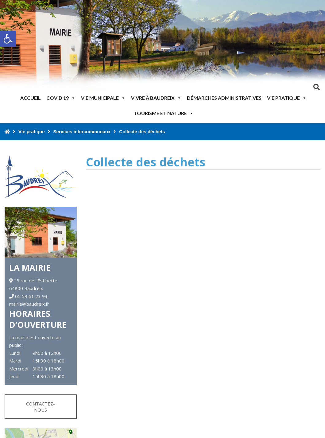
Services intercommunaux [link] (82, 131)
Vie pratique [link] (287, 98)
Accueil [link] (30, 98)
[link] (8, 39)
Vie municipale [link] (103, 98)
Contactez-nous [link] (40, 407)
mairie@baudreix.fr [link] (29, 304)
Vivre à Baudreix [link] (156, 98)
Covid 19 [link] (60, 98)
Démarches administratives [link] (224, 98)
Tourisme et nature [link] (164, 113)
